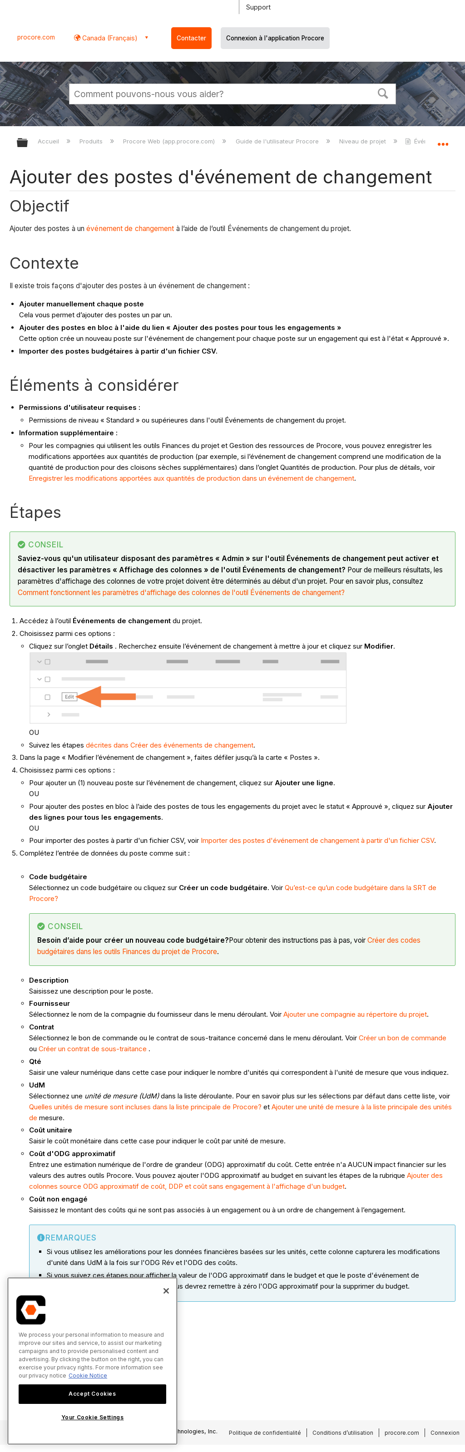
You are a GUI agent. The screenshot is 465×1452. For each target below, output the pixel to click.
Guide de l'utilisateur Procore (278, 141)
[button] (383, 92)
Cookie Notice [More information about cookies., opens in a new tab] (88, 1375)
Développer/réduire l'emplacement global (442, 139)
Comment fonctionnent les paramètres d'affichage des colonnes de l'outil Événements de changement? (181, 592)
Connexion (445, 1432)
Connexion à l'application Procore (275, 38)
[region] (92, 1361)
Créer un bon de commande (402, 1038)
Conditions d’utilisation (342, 1432)
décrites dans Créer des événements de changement (169, 745)
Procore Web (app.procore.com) (170, 141)
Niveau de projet (363, 141)
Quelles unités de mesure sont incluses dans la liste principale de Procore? (145, 1107)
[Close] (166, 1291)
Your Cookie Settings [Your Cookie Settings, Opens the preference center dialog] (92, 1417)
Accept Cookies (92, 1393)
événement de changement (130, 228)
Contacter (191, 38)
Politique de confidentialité (265, 1432)
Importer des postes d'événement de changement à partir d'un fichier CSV (317, 840)
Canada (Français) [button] (109, 38)
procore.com (36, 37)
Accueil (49, 141)
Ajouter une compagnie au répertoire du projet (355, 1014)
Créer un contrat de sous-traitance (93, 1048)
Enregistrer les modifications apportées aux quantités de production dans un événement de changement (191, 478)
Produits (91, 141)
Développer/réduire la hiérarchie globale (28, 143)
